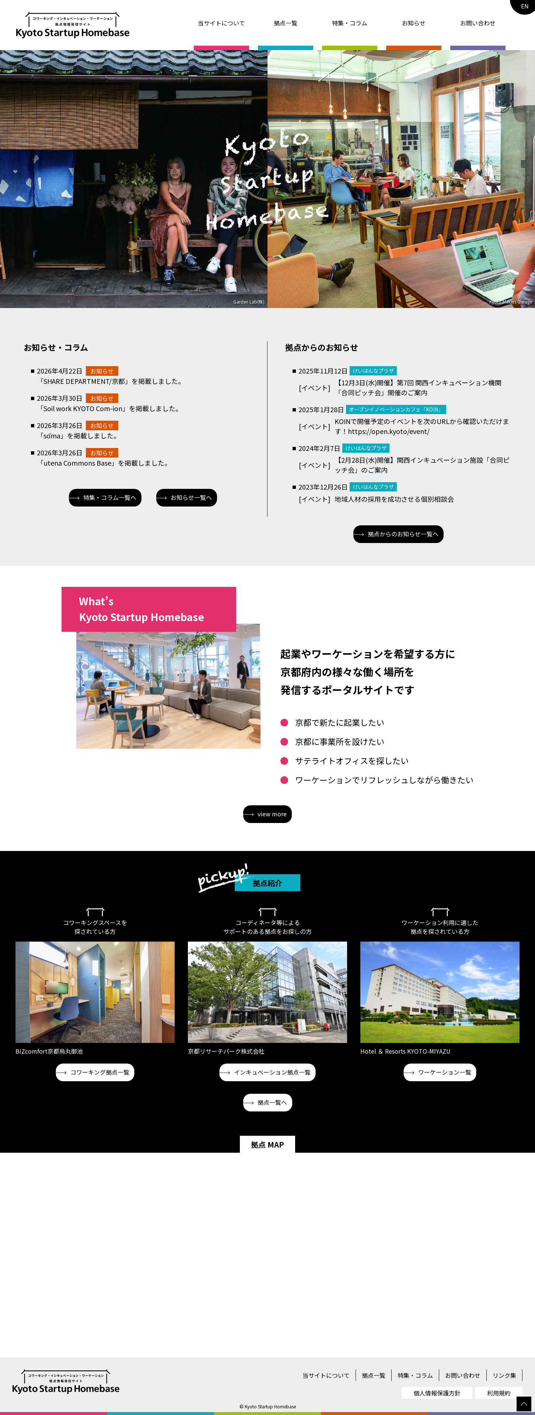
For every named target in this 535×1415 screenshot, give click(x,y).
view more (265, 813)
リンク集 (504, 1375)
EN (525, 5)
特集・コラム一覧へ (102, 497)
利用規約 (499, 1392)
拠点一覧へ (265, 1102)
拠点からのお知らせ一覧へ (395, 533)
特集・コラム (349, 22)
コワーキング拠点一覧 (92, 1072)
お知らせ (414, 22)
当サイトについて (221, 22)
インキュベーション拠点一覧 (265, 1072)
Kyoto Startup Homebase (270, 1406)
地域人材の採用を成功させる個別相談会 (394, 499)
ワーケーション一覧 (437, 1072)
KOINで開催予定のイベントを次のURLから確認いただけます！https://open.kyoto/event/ (422, 426)
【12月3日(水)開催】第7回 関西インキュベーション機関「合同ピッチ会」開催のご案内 (418, 387)
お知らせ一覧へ (184, 497)
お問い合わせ (478, 22)
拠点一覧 (285, 22)
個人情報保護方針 (437, 1392)
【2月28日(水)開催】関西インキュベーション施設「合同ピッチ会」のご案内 (422, 464)
